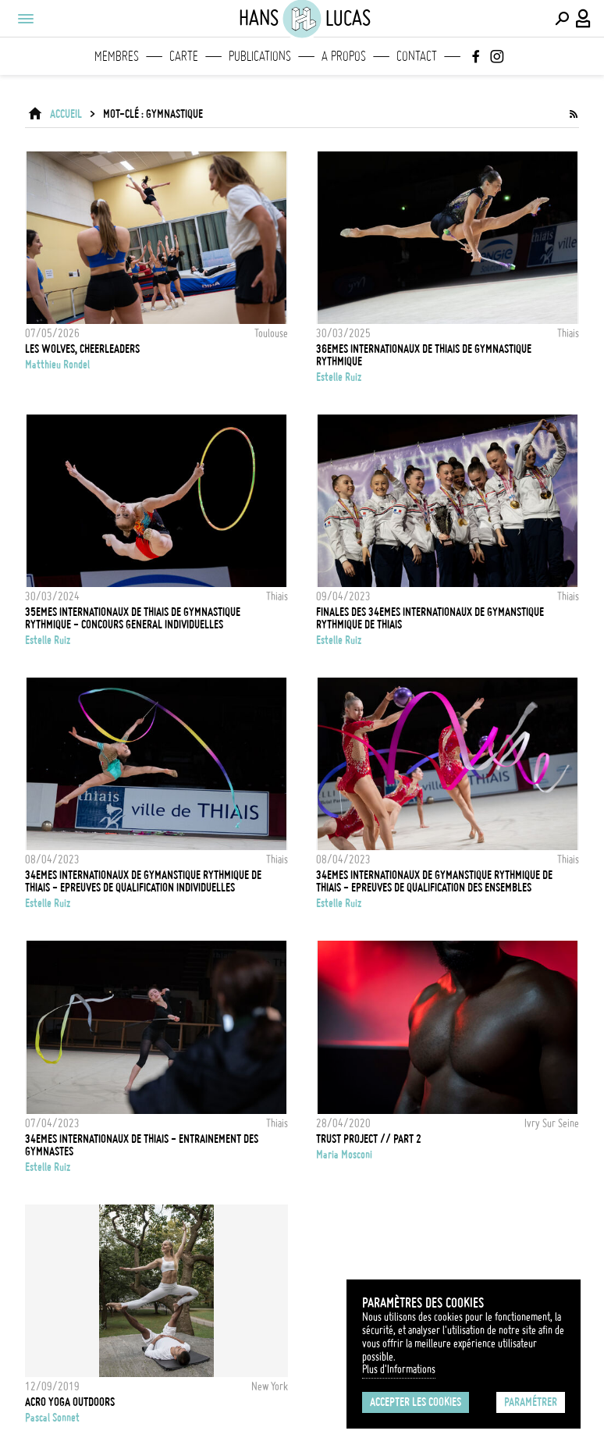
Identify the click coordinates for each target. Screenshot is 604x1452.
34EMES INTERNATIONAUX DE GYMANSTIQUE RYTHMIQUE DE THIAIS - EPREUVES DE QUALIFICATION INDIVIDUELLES (143, 881)
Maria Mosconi (344, 1155)
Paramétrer (530, 1402)
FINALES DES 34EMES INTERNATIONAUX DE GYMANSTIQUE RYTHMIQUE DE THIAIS (430, 618)
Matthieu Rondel (57, 365)
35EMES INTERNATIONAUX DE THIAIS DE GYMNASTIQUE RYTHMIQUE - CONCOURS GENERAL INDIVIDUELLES (132, 618)
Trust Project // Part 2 (368, 1139)
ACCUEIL (66, 114)
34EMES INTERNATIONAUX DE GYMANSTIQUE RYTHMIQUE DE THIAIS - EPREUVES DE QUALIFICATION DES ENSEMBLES (434, 881)
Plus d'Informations (398, 1369)
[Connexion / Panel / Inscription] (584, 19)
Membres (116, 56)
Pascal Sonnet (52, 1418)
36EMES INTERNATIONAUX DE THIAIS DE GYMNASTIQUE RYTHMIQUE (423, 355)
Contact (416, 56)
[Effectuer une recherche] (562, 19)
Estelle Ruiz (338, 377)
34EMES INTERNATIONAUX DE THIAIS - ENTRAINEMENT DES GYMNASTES (141, 1145)
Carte (183, 56)
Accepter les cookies (415, 1402)
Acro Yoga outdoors (70, 1402)
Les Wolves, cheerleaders (82, 349)
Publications (260, 56)
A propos (344, 56)
